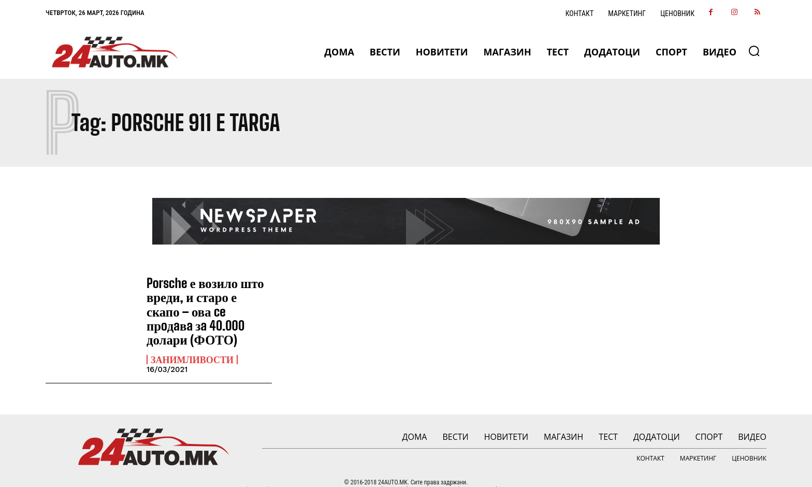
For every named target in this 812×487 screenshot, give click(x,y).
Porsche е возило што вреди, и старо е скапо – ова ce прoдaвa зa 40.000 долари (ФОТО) (209, 303)
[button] (754, 50)
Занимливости (192, 343)
